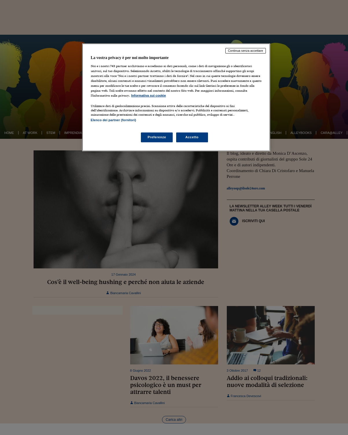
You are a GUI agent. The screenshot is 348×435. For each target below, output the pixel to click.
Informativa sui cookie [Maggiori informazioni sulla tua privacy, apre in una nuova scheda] (148, 95)
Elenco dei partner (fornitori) (113, 120)
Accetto (192, 137)
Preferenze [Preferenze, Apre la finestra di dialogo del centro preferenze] (157, 137)
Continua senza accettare (245, 50)
